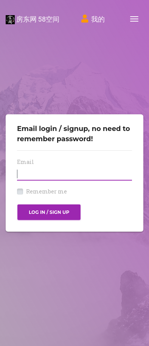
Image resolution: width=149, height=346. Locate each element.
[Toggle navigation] (134, 18)
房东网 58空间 (32, 19)
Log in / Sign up (49, 212)
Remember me (46, 191)
